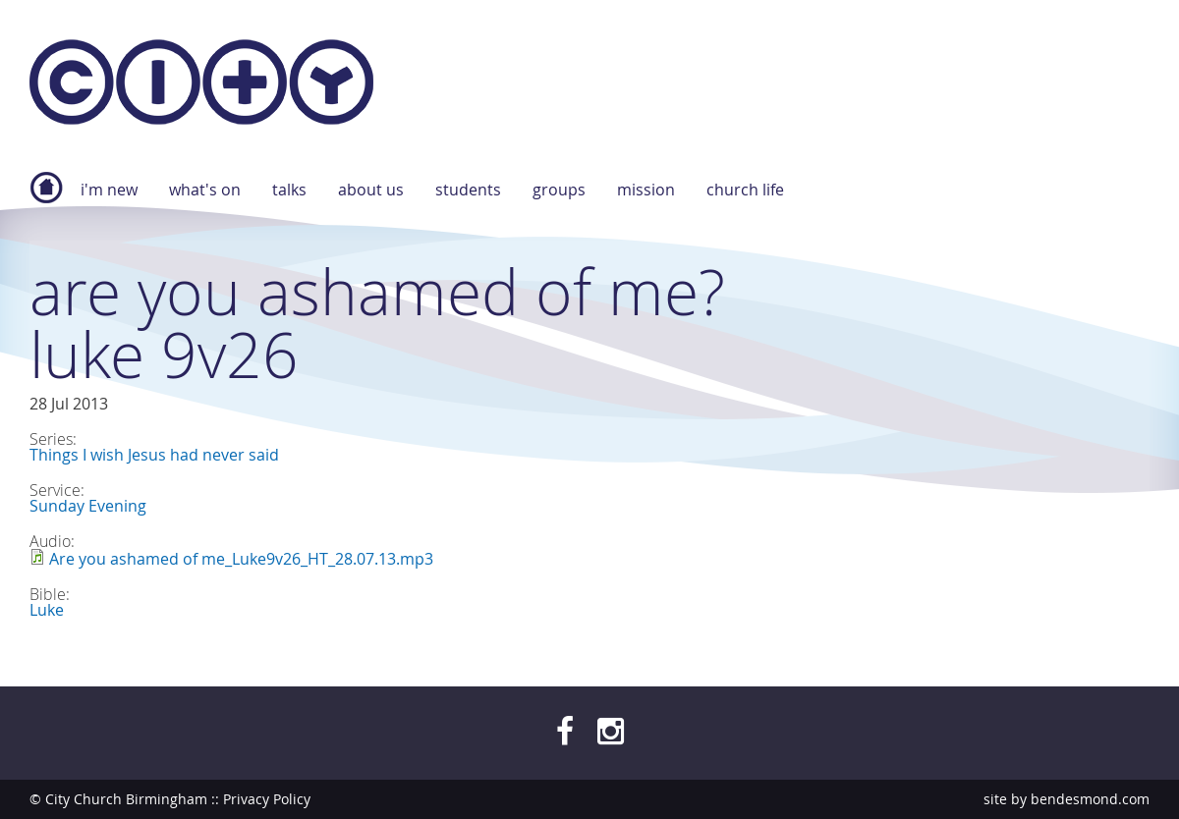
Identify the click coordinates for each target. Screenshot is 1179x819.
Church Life (745, 189)
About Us (371, 189)
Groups (559, 189)
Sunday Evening (87, 506)
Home (46, 197)
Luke (46, 610)
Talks (289, 189)
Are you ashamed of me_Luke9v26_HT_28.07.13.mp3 (241, 559)
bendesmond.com (1090, 799)
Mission (646, 189)
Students (468, 189)
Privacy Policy (266, 799)
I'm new (109, 189)
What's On (205, 189)
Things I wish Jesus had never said (154, 454)
